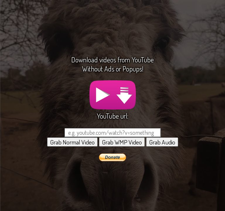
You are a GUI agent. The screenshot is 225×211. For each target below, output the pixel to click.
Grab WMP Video (122, 142)
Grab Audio (162, 142)
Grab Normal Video (72, 142)
